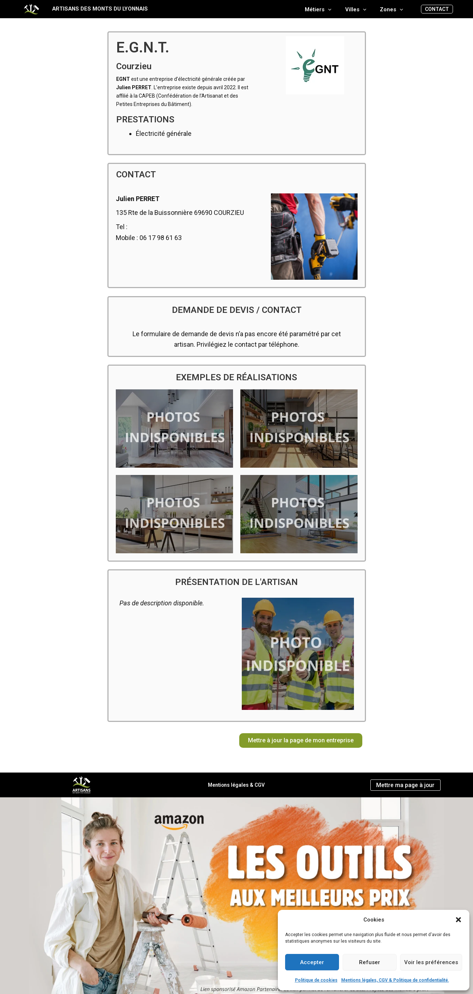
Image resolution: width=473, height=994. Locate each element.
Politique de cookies (316, 980)
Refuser (369, 962)
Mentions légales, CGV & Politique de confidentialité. (395, 980)
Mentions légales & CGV (236, 785)
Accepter (312, 962)
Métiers (325, 9)
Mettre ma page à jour (405, 784)
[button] (458, 919)
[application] (334, 9)
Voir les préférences (431, 962)
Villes (359, 9)
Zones (393, 9)
